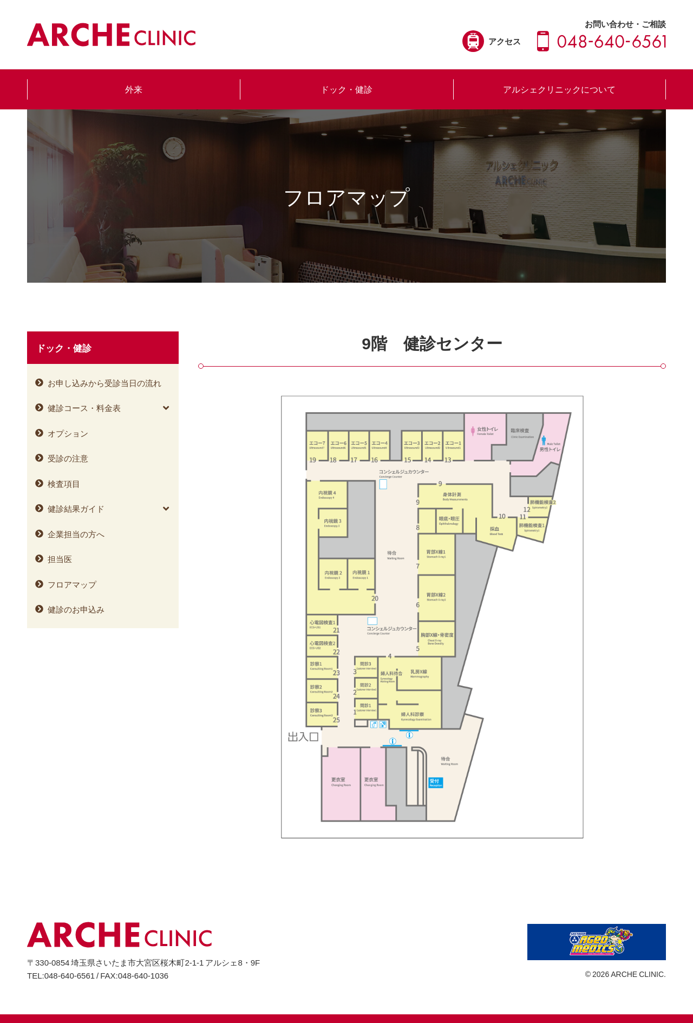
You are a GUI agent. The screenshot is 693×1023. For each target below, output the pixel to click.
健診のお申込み (76, 609)
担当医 (60, 559)
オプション (68, 433)
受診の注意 (68, 458)
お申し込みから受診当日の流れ (104, 383)
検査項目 (64, 484)
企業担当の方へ (76, 534)
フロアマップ (72, 584)
